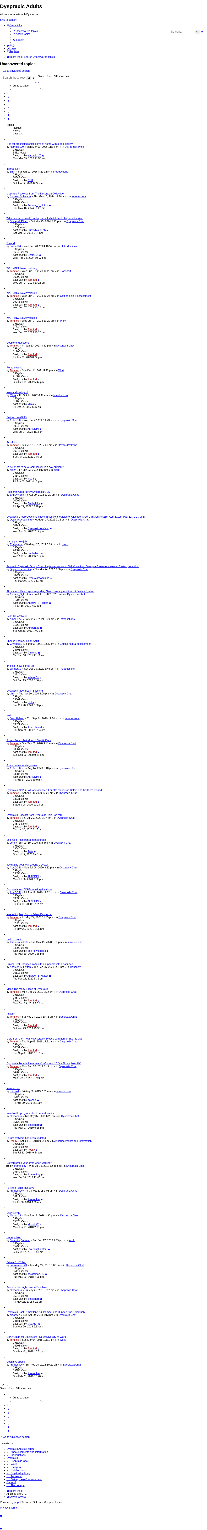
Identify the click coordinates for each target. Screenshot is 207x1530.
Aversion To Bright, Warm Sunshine (26, 1287)
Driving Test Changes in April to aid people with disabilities (39, 964)
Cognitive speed (15, 1361)
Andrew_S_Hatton (20, 196)
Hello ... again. (14, 939)
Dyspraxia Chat (75, 221)
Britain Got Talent (16, 1262)
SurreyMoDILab (19, 221)
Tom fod (14, 271)
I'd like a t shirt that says (20, 1187)
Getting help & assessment (75, 296)
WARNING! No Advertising (21, 268)
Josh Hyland (17, 718)
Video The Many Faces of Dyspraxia (27, 989)
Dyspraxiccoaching (21, 519)
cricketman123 (18, 1265)
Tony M (10, 243)
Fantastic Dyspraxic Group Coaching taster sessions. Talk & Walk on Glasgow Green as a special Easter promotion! (72, 566)
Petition (10, 1013)
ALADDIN (15, 420)
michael (14, 1091)
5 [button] (8, 108)
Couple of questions (17, 342)
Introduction (13, 168)
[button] (39, 82)
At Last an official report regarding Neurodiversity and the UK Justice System (50, 591)
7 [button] (8, 115)
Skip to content (8, 19)
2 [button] (8, 96)
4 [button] (8, 104)
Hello (9, 715)
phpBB (18, 1502)
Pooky (13, 1141)
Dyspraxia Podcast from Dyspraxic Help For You (34, 815)
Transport (65, 271)
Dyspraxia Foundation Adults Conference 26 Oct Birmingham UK (43, 1063)
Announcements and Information (73, 1141)
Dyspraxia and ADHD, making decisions (29, 889)
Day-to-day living (74, 146)
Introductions (60, 171)
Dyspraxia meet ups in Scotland (24, 690)
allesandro (16, 1116)
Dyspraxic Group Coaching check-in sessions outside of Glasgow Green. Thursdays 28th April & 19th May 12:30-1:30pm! (75, 516)
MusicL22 (15, 1215)
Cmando (15, 644)
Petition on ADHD (16, 417)
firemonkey (20, 1165)
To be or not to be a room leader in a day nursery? (35, 467)
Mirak (13, 395)
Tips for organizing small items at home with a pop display (39, 144)
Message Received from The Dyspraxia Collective (35, 193)
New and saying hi (17, 392)
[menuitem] (25, 31)
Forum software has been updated (26, 1138)
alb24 (13, 470)
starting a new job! (16, 541)
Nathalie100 (17, 146)
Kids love (11, 442)
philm (13, 693)
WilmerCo (15, 668)
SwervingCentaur (20, 1240)
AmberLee (16, 619)
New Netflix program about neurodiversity (30, 1113)
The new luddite (19, 942)
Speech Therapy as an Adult (22, 641)
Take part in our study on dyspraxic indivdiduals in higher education (44, 218)
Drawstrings (13, 1212)
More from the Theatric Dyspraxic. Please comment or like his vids (44, 1038)
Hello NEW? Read (16, 616)
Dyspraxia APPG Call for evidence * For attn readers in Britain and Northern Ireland (54, 790)
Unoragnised (13, 1237)
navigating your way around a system (27, 864)
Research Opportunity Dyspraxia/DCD (28, 491)
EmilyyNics (16, 494)
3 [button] (8, 100)
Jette (13, 842)
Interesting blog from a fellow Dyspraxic (29, 914)
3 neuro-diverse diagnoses (21, 765)
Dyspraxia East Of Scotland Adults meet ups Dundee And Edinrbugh (45, 1312)
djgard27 (15, 1315)
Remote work (14, 367)
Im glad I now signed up (20, 665)
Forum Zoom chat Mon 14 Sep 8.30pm (28, 740)
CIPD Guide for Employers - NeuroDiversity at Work (36, 1337)
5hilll (12, 171)
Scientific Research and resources (26, 839)
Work (63, 320)
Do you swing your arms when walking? (29, 1163)
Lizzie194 (15, 246)
